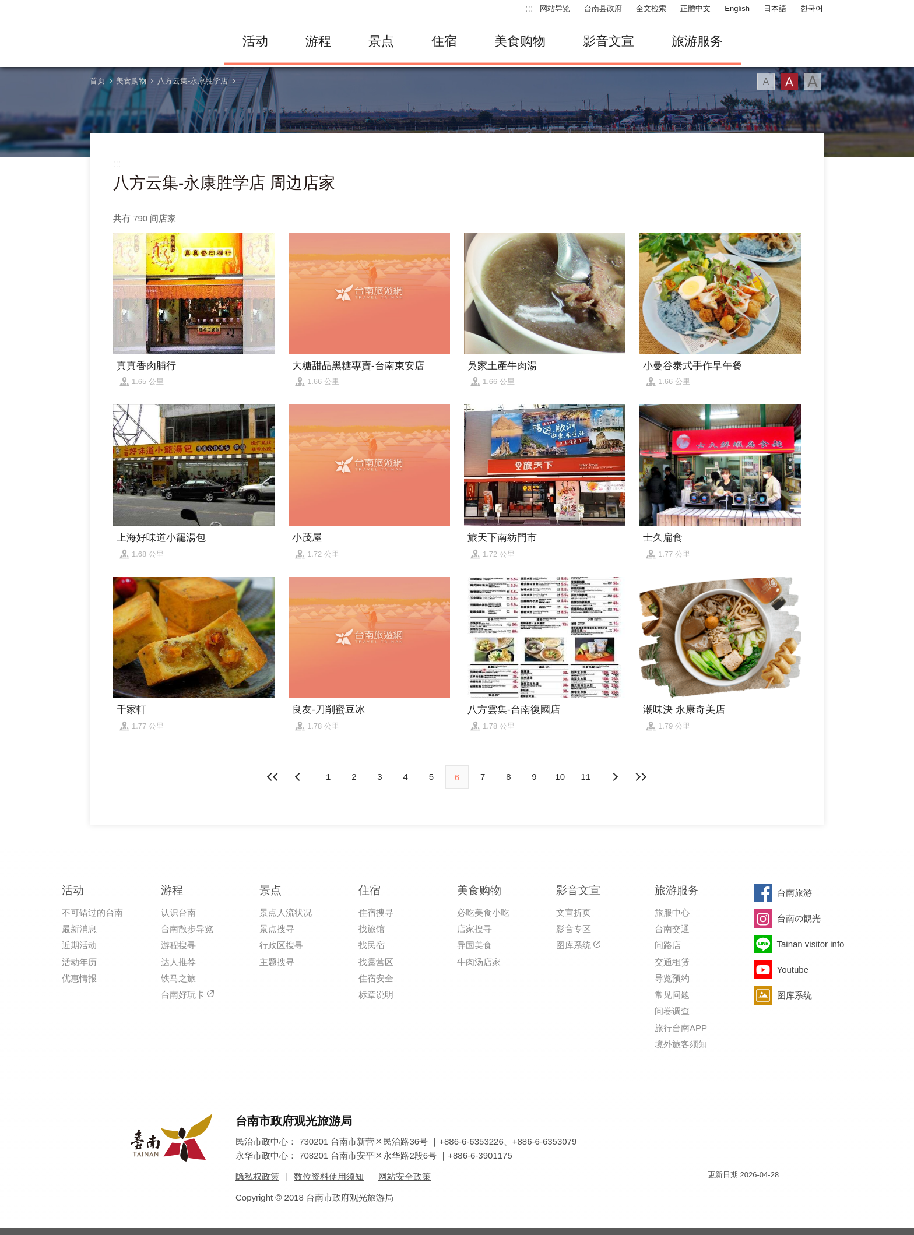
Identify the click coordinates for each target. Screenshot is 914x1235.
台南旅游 (794, 893)
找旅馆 (371, 929)
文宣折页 (573, 912)
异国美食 (474, 945)
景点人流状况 (285, 912)
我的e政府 (716, 1196)
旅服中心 (672, 912)
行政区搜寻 (281, 945)
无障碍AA (757, 1196)
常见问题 (672, 995)
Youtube (793, 969)
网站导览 (555, 8)
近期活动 (79, 945)
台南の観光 (799, 918)
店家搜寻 (474, 929)
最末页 (640, 777)
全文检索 (651, 8)
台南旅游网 (148, 41)
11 (586, 777)
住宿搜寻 (375, 912)
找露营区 (375, 962)
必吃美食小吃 (483, 912)
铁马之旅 (178, 978)
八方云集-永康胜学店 (192, 80)
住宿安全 (375, 978)
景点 (381, 41)
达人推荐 (178, 962)
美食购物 (520, 41)
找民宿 (371, 945)
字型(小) (766, 81)
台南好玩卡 (183, 995)
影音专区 (573, 929)
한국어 (811, 8)
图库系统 (573, 945)
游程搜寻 (178, 945)
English (737, 8)
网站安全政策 (404, 1176)
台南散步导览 (187, 929)
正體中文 (695, 8)
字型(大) (812, 81)
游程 (318, 41)
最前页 (273, 777)
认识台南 (178, 912)
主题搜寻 (276, 962)
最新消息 (79, 929)
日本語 (775, 8)
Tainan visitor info (811, 944)
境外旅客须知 (681, 1044)
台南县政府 (603, 8)
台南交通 (672, 929)
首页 (97, 80)
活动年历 (79, 962)
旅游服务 (697, 41)
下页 (299, 777)
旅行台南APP (681, 1028)
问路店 (668, 945)
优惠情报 (79, 978)
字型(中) (789, 81)
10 (560, 777)
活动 (255, 41)
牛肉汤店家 (479, 962)
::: (529, 8)
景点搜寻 (276, 929)
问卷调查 (672, 1011)
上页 (615, 777)
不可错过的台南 (92, 912)
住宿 (444, 41)
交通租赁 (672, 962)
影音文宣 (608, 41)
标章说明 (375, 995)
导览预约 (672, 978)
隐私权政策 (257, 1176)
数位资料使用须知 (329, 1176)
